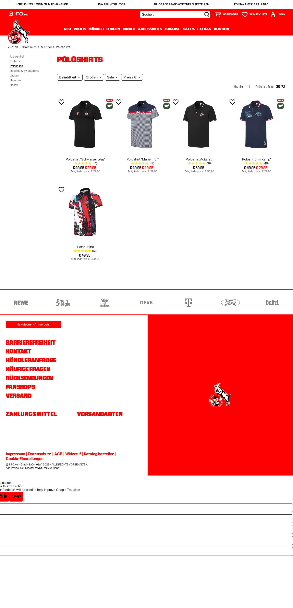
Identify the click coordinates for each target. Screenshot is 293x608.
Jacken (14, 75)
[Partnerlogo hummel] (105, 303)
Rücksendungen (29, 378)
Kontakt (18, 351)
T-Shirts (15, 61)
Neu (67, 29)
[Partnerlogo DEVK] (146, 303)
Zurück (13, 47)
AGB (58, 453)
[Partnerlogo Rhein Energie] (63, 303)
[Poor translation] (16, 497)
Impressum (15, 453)
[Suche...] (175, 14)
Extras (204, 29)
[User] (277, 14)
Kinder (129, 29)
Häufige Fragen (28, 369)
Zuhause (172, 29)
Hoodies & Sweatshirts (24, 71)
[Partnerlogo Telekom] (188, 303)
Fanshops (20, 387)
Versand (18, 396)
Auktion (221, 29)
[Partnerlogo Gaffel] (272, 303)
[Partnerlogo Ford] (230, 303)
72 (283, 87)
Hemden (15, 80)
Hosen (14, 85)
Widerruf (73, 453)
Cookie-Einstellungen (24, 458)
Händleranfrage (31, 360)
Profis (80, 29)
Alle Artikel (17, 56)
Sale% (189, 29)
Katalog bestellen (99, 453)
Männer (96, 29)
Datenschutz (39, 453)
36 (278, 87)
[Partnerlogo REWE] (21, 303)
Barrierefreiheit (30, 342)
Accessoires (150, 29)
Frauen (113, 29)
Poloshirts (16, 66)
